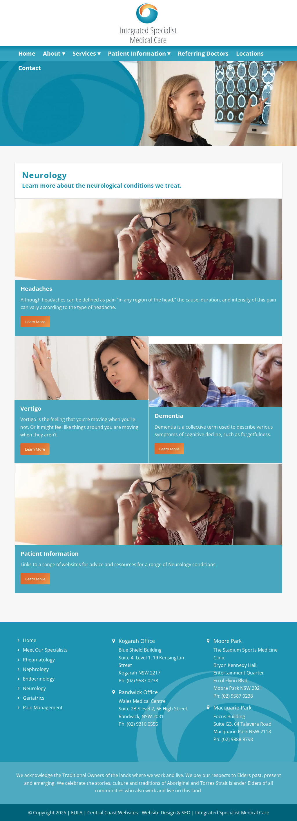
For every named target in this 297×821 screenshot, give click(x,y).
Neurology (34, 688)
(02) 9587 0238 (142, 680)
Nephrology (36, 669)
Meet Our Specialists (45, 650)
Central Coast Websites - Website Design (131, 812)
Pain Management (43, 707)
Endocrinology (39, 679)
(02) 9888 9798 (237, 739)
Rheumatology (39, 660)
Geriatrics (33, 698)
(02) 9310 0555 (142, 724)
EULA (76, 812)
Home (29, 640)
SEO (186, 812)
